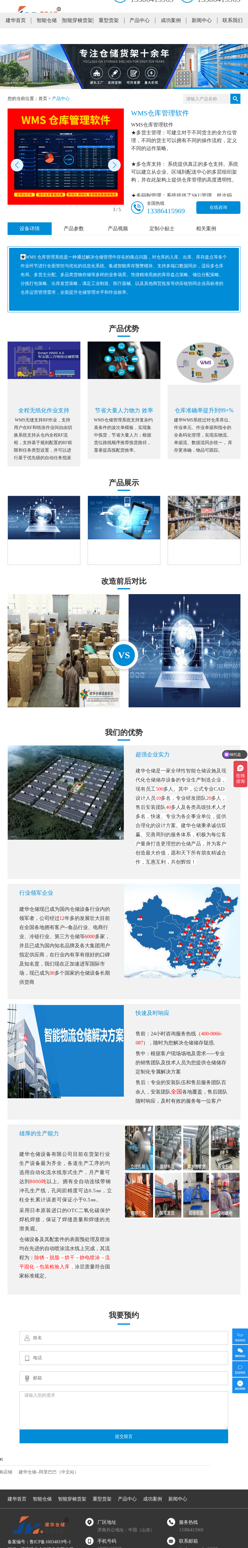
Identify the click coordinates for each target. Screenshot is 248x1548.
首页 (42, 98)
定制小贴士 (162, 228)
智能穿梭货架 (77, 36)
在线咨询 (218, 207)
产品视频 (118, 228)
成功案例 (171, 36)
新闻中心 (202, 36)
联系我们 (232, 36)
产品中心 (140, 36)
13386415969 (166, 211)
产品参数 (74, 228)
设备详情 (30, 228)
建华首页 (16, 36)
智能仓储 (47, 36)
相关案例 (206, 228)
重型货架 (109, 36)
